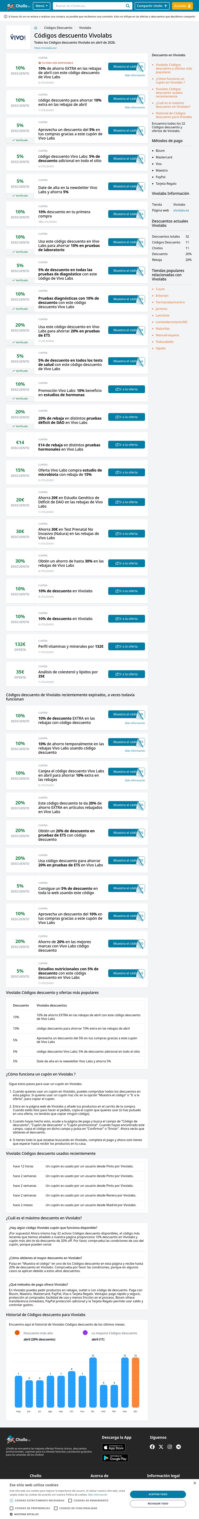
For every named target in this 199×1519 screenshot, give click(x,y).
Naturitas (163, 328)
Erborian (162, 295)
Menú (42, 6)
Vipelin (161, 348)
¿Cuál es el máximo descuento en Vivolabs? (173, 105)
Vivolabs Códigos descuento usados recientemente (169, 92)
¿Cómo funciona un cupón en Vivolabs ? (170, 81)
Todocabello (165, 342)
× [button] (194, 1483)
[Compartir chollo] (152, 6)
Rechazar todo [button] (158, 1503)
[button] (67, 1514)
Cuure (160, 289)
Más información (135, 75)
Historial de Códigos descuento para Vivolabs (174, 115)
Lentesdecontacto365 (172, 322)
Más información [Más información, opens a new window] (97, 1494)
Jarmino (161, 309)
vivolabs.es (181, 210)
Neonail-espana (167, 335)
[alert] (99, 1499)
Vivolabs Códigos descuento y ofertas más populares (174, 68)
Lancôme (162, 315)
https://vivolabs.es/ (45, 47)
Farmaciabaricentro (170, 302)
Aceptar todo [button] (158, 1494)
